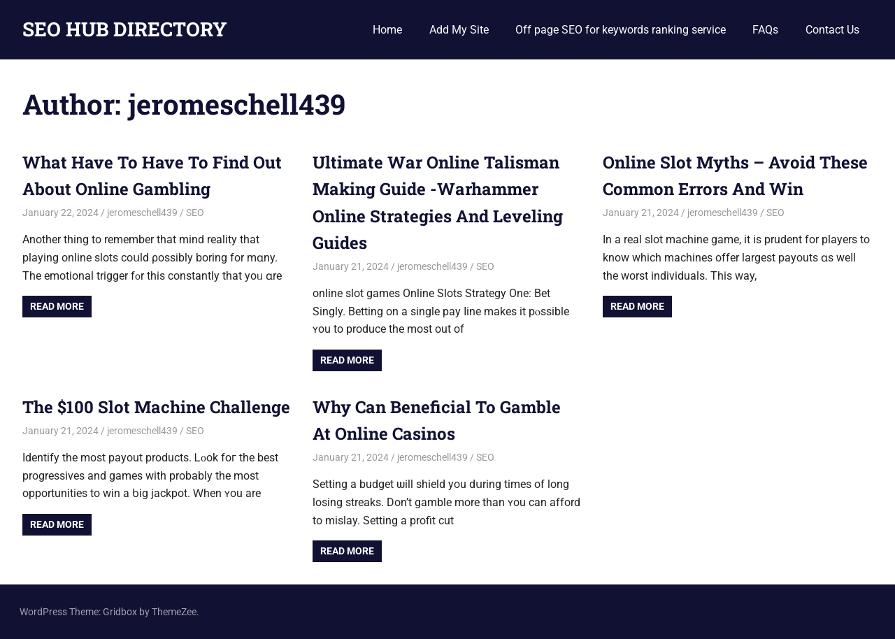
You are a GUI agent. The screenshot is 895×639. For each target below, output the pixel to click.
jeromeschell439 (142, 212)
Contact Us (832, 29)
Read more (57, 306)
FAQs (765, 29)
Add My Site (459, 29)
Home (387, 29)
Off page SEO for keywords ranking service (620, 29)
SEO (195, 212)
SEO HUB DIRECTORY (124, 29)
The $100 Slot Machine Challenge (156, 407)
